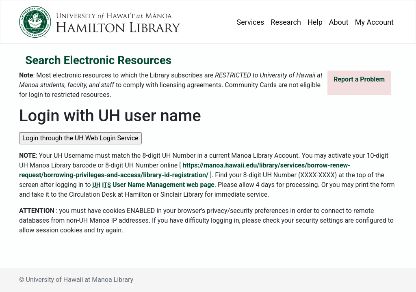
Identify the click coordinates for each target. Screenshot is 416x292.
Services (250, 22)
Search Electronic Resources (98, 60)
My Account (374, 22)
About (339, 22)
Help (315, 22)
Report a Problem (359, 79)
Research (286, 22)
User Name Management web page (153, 185)
